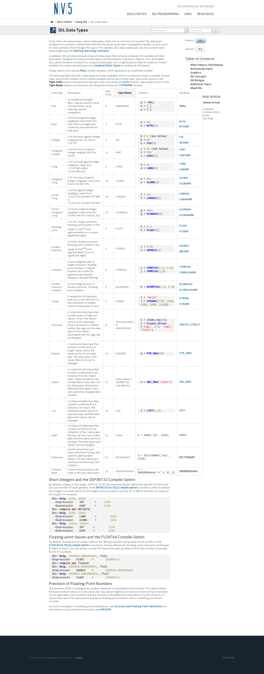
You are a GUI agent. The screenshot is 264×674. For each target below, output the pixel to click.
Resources (205, 14)
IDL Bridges (197, 80)
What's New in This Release (206, 65)
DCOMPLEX (153, 287)
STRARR (184, 304)
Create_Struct (157, 323)
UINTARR (184, 155)
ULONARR (185, 183)
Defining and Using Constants (91, 50)
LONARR (184, 169)
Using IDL (81, 21)
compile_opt (67, 509)
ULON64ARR (186, 215)
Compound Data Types (107, 65)
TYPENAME (125, 85)
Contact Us (228, 657)
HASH (182, 435)
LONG (150, 168)
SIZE (126, 82)
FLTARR (183, 231)
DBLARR (184, 251)
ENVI (188, 14)
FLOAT (151, 230)
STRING (151, 301)
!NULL (83, 70)
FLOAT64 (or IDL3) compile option (69, 545)
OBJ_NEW (152, 382)
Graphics (195, 72)
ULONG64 (152, 214)
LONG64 (151, 198)
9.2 (200, 49)
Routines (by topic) (201, 68)
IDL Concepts (198, 76)
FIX (149, 143)
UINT (150, 156)
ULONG (151, 182)
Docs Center (136, 14)
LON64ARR (185, 199)
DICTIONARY (187, 457)
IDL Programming (165, 14)
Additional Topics (200, 84)
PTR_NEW (152, 353)
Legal (79, 657)
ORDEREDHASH (188, 471)
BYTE (150, 126)
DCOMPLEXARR (188, 290)
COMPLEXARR (187, 272)
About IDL (196, 88)
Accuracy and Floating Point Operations (138, 606)
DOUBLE (151, 250)
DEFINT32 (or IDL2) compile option (116, 487)
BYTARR (184, 126)
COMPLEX (152, 268)
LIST (150, 411)
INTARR (184, 142)
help (62, 499)
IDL (200, 40)
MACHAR (105, 609)
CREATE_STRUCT (189, 324)
